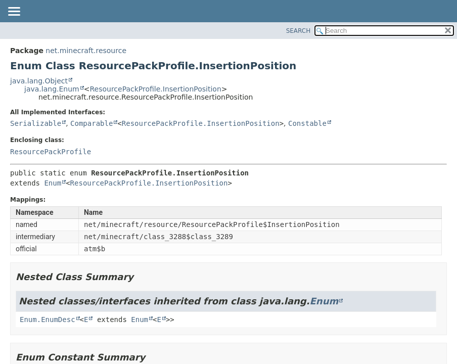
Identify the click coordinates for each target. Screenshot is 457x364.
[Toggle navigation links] (13, 12)
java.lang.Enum (51, 89)
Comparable (91, 123)
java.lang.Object (39, 81)
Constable (307, 123)
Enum (52, 183)
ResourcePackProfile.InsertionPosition (155, 89)
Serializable (35, 123)
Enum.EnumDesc (47, 319)
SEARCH (298, 30)
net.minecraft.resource (85, 51)
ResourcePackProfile (50, 152)
